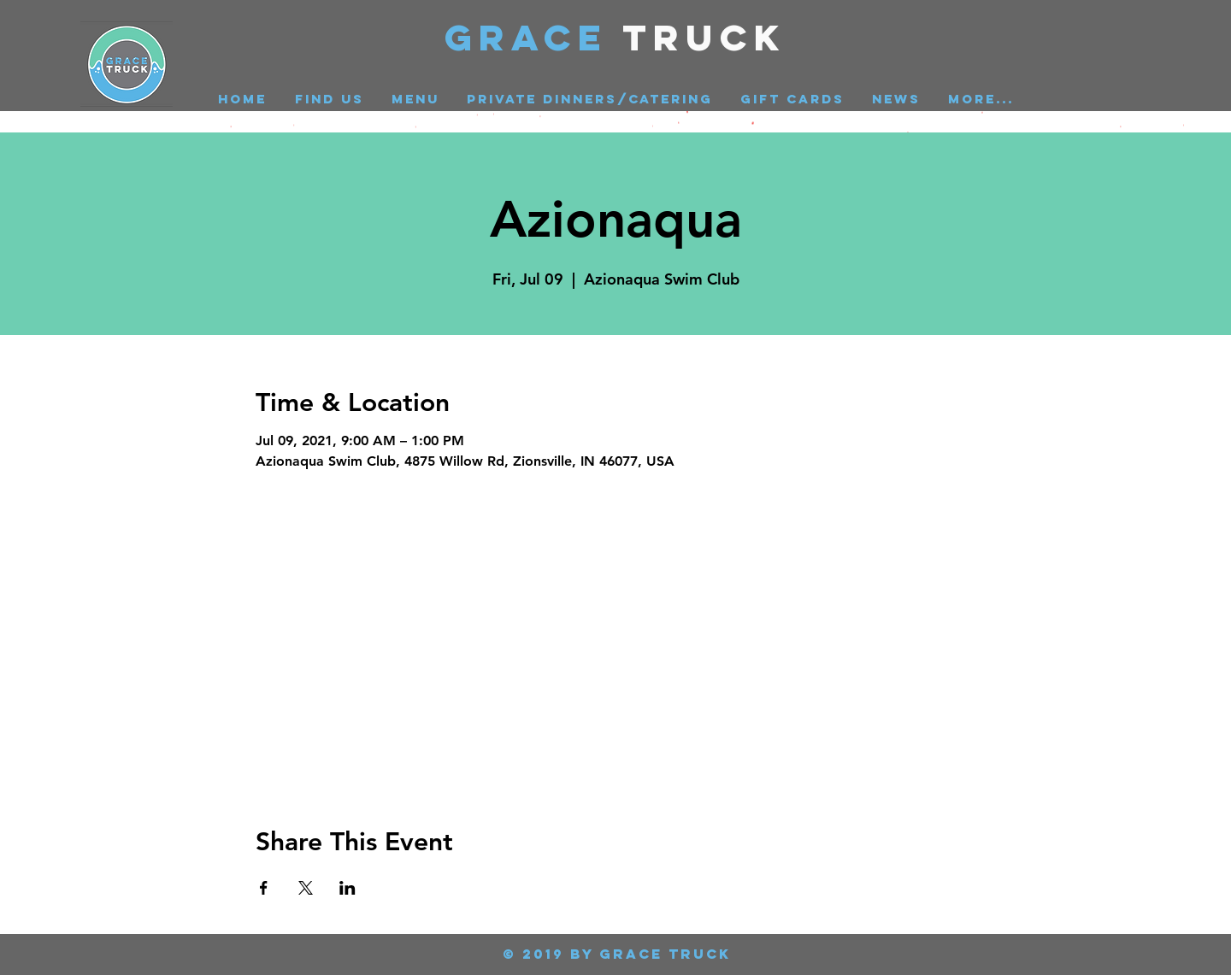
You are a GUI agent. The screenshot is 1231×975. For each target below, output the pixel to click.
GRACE (534, 37)
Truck (704, 37)
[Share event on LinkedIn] (347, 888)
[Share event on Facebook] (264, 888)
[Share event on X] (305, 888)
